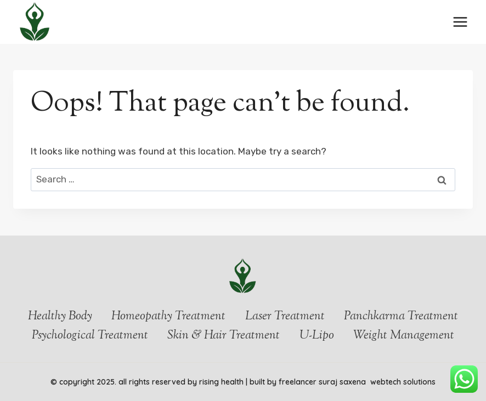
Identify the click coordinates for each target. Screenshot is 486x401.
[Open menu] (460, 21)
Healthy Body (60, 316)
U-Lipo (316, 336)
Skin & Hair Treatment (223, 336)
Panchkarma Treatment (401, 316)
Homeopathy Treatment (168, 316)
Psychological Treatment (90, 336)
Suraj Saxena (343, 382)
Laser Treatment (285, 316)
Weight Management (403, 336)
